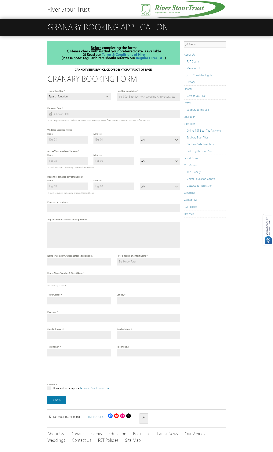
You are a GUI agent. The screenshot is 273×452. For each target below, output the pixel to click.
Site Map (189, 214)
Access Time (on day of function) (64, 151)
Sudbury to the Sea (198, 109)
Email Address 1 (55, 329)
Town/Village (54, 294)
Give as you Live (196, 96)
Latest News (191, 158)
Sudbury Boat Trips (197, 137)
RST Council (194, 61)
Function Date (55, 108)
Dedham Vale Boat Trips (200, 144)
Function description (128, 91)
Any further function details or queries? (67, 219)
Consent (52, 384)
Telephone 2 (123, 346)
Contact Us (190, 200)
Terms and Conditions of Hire (94, 388)
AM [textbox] (143, 140)
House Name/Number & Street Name (66, 273)
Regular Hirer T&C (150, 58)
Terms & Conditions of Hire (123, 54)
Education (189, 117)
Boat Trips (189, 124)
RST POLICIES (96, 417)
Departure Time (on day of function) (65, 176)
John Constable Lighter (200, 75)
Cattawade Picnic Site (199, 185)
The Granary (194, 172)
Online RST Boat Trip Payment (204, 130)
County (121, 294)
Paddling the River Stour (200, 151)
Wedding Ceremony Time (59, 130)
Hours (50, 134)
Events (187, 103)
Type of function (56, 91)
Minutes (97, 134)
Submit (56, 399)
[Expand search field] (144, 418)
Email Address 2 (124, 329)
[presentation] (76, 369)
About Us (189, 54)
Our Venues (190, 165)
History (191, 82)
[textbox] (75, 96)
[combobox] (79, 96)
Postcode (52, 312)
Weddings (189, 192)
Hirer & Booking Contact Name (132, 255)
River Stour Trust (68, 9)
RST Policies (190, 207)
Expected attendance (58, 202)
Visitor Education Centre (201, 179)
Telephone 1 (54, 346)
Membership (194, 68)
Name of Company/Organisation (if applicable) (70, 255)
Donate (188, 89)
